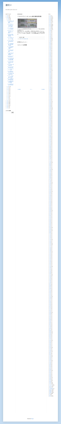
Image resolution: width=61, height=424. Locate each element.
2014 (7, 103)
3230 (50, 129)
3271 (50, 134)
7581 (50, 262)
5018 (50, 202)
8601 (50, 323)
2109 (50, 49)
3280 (50, 135)
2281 (50, 53)
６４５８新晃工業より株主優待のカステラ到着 (10, 82)
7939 (50, 277)
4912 (50, 185)
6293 (50, 219)
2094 (50, 47)
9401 (50, 346)
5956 (50, 209)
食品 (50, 393)
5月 (8, 93)
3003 (50, 101)
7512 (50, 254)
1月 (8, 99)
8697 (50, 324)
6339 (50, 221)
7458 (50, 250)
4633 (50, 173)
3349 (50, 141)
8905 (50, 331)
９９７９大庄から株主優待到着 (10, 65)
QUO (50, 383)
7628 (50, 267)
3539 (50, 146)
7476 (50, 251)
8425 (50, 314)
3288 (50, 136)
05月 (50, 20)
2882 (50, 93)
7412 (50, 244)
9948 (50, 377)
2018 (7, 15)
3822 (50, 163)
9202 (50, 340)
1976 (50, 44)
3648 (50, 151)
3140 (50, 116)
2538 (50, 69)
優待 (27, 38)
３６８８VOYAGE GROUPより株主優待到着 (10, 35)
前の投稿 (43, 89)
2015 (7, 102)
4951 (50, 197)
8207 (50, 299)
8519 (50, 317)
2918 (50, 98)
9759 (50, 358)
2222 (50, 52)
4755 (50, 181)
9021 (50, 335)
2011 (7, 107)
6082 (50, 215)
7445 (23, 38)
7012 (50, 233)
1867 (50, 42)
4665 (50, 175)
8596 (50, 322)
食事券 (50, 392)
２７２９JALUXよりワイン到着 (10, 69)
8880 (50, 330)
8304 (50, 311)
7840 (50, 272)
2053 (50, 46)
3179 (50, 123)
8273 (50, 308)
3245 (50, 130)
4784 (50, 182)
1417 (50, 32)
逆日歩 (50, 387)
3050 (50, 106)
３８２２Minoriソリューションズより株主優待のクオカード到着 (10, 25)
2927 (50, 100)
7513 (50, 255)
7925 (50, 276)
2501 (50, 65)
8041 (50, 284)
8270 (50, 307)
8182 (50, 296)
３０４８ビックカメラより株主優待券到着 (10, 62)
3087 (50, 111)
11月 (8, 19)
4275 (50, 168)
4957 (50, 198)
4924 (50, 192)
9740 (50, 357)
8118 (50, 290)
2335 (50, 59)
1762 (50, 37)
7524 (50, 260)
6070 (50, 213)
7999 (50, 282)
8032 (50, 283)
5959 (50, 210)
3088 (50, 112)
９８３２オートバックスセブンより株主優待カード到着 (10, 31)
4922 (50, 190)
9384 (50, 343)
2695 (50, 81)
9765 (50, 359)
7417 (50, 245)
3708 (50, 157)
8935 (50, 334)
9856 (50, 369)
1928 (50, 43)
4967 (50, 199)
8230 (50, 302)
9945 (50, 375)
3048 (50, 105)
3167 (50, 121)
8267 (50, 306)
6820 (50, 227)
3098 (50, 115)
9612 (50, 353)
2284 (50, 54)
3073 (50, 110)
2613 (50, 75)
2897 (50, 94)
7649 (50, 271)
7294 (50, 242)
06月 (50, 21)
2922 (50, 99)
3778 (50, 161)
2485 (50, 64)
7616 (50, 266)
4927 (50, 193)
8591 (50, 320)
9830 (50, 364)
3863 (50, 164)
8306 (50, 312)
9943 (50, 374)
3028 (50, 104)
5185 (50, 203)
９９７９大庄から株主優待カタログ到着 (10, 22)
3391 (50, 144)
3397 (50, 145)
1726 (50, 36)
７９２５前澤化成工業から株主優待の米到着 (10, 44)
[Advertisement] (31, 80)
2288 (50, 55)
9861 (50, 370)
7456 (50, 249)
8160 (50, 291)
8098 (50, 288)
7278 (50, 239)
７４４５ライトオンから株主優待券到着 (10, 50)
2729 (50, 84)
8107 (50, 289)
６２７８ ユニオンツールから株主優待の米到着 (10, 76)
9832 (50, 366)
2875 (50, 92)
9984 (50, 381)
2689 (50, 78)
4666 (50, 176)
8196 (50, 297)
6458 (50, 222)
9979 (50, 380)
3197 (50, 124)
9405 (50, 347)
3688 (50, 156)
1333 (50, 30)
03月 (50, 18)
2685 (50, 77)
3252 (50, 133)
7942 (50, 278)
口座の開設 (51, 388)
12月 (8, 18)
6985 (50, 232)
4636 (50, 174)
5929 (50, 205)
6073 (50, 214)
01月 (50, 15)
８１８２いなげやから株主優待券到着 (10, 41)
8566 (50, 319)
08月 (21, 38)
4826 (50, 184)
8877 (50, 329)
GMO (50, 382)
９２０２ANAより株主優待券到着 (10, 74)
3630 (50, 150)
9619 (50, 354)
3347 (50, 140)
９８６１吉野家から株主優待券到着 (10, 79)
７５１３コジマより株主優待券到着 (10, 67)
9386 (50, 345)
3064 (50, 107)
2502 (50, 66)
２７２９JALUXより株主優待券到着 (10, 84)
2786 (50, 87)
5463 (50, 204)
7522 (50, 259)
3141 (50, 117)
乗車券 (50, 391)
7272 (50, 238)
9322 (50, 341)
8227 (50, 300)
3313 (50, 138)
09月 (50, 25)
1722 (50, 35)
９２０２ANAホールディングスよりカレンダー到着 (10, 38)
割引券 (50, 386)
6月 (8, 92)
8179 (50, 295)
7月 (8, 90)
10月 (8, 86)
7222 (50, 236)
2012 (7, 106)
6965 (50, 231)
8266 (50, 305)
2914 (50, 95)
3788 (50, 162)
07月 (50, 23)
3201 (50, 127)
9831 (50, 365)
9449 (50, 351)
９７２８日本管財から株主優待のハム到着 (10, 47)
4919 (50, 187)
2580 (50, 71)
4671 (50, 179)
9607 (50, 352)
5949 (50, 208)
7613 (50, 265)
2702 (50, 82)
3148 (50, 118)
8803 (50, 328)
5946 (50, 207)
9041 (50, 336)
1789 (50, 41)
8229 (50, 301)
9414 (50, 348)
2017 (7, 17)
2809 (50, 89)
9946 (50, 376)
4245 (50, 167)
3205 (50, 128)
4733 (50, 180)
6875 (50, 230)
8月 (8, 89)
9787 (50, 360)
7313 (50, 243)
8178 (50, 294)
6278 (50, 216)
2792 (50, 88)
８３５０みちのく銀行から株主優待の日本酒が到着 (10, 59)
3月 (8, 96)
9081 (50, 337)
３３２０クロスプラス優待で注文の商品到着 (10, 53)
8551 (50, 318)
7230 (50, 237)
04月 (50, 19)
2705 (50, 83)
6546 (50, 225)
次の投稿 (19, 89)
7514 (50, 256)
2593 (50, 72)
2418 (50, 61)
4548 (50, 170)
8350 (50, 313)
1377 (50, 31)
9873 (50, 371)
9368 (50, 342)
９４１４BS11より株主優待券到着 (10, 71)
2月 (8, 97)
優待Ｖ (8, 5)
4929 (50, 196)
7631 (50, 268)
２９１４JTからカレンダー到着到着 (10, 28)
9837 (50, 368)
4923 (50, 191)
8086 (50, 285)
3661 (50, 152)
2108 (50, 48)
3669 (50, 153)
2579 (50, 70)
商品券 (25, 38)
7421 (50, 247)
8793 (50, 325)
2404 (50, 60)
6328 (50, 220)
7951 (50, 279)
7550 (50, 261)
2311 (50, 58)
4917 (50, 186)
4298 (50, 169)
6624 (50, 226)
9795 (50, 363)
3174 (50, 122)
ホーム (31, 89)
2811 (50, 90)
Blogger (32, 418)
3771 (50, 159)
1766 (50, 38)
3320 (50, 139)
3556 (50, 147)
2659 (50, 76)
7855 (50, 273)
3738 (50, 158)
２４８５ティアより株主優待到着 (10, 56)
